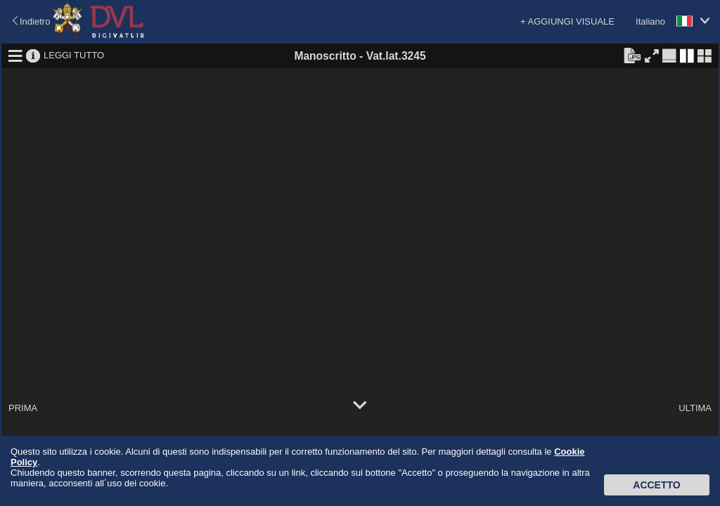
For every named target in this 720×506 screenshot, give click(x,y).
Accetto (656, 485)
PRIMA (22, 408)
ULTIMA (695, 408)
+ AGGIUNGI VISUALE (567, 21)
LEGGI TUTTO (74, 55)
